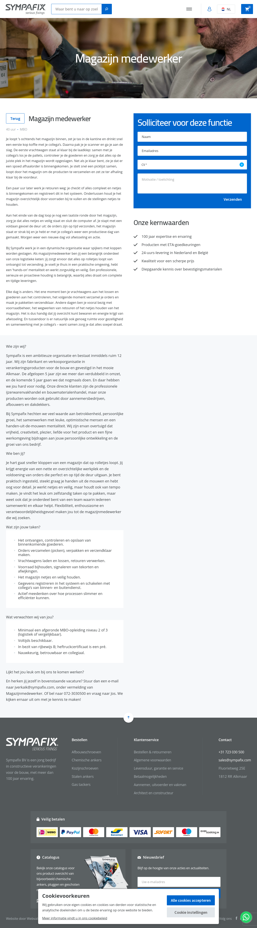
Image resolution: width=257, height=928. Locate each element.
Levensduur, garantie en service (156, 769)
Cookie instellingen (190, 912)
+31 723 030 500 (230, 752)
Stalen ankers (79, 777)
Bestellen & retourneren (149, 752)
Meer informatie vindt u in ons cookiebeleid (74, 918)
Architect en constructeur (150, 793)
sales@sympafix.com (234, 760)
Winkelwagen (248, 8)
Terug (15, 118)
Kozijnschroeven (81, 769)
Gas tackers (77, 785)
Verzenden (233, 199)
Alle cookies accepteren (191, 900)
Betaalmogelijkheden (147, 777)
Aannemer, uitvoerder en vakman (157, 785)
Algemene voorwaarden (149, 760)
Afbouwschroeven (82, 752)
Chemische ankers (83, 760)
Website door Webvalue (24, 918)
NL (226, 9)
